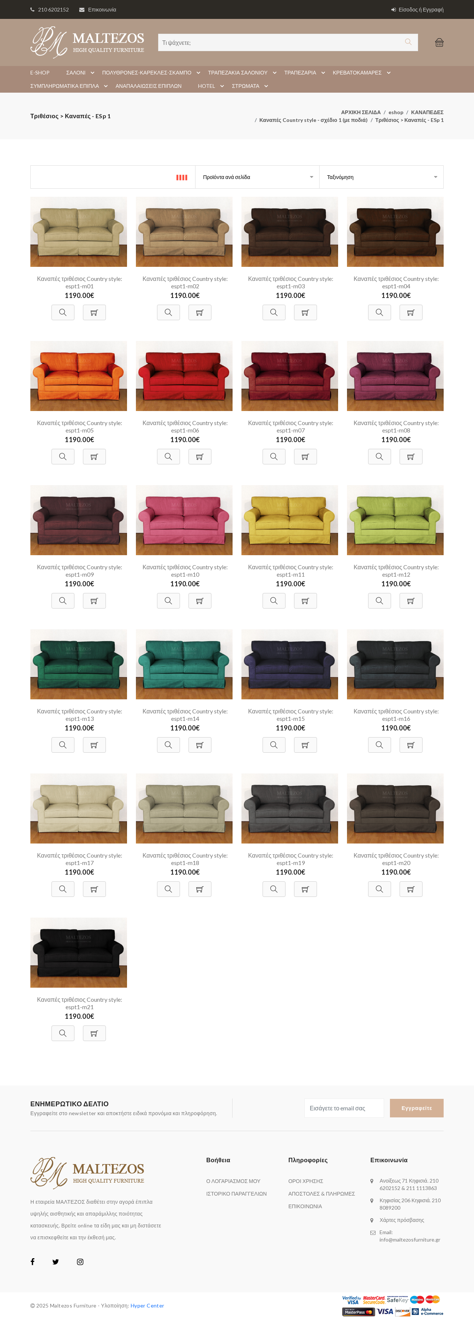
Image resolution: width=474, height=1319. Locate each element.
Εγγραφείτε (416, 1108)
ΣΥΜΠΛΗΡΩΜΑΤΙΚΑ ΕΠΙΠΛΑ (70, 86)
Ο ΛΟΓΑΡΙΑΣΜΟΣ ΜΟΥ (233, 1181)
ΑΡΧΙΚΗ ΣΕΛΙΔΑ (361, 112)
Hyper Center (147, 1305)
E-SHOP (40, 72)
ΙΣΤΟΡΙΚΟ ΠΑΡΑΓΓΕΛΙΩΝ (236, 1193)
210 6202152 (53, 9)
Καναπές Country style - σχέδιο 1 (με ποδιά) (314, 120)
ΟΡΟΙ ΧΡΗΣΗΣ (305, 1181)
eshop (395, 112)
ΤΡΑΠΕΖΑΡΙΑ (305, 72)
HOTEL (212, 86)
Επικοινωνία (102, 9)
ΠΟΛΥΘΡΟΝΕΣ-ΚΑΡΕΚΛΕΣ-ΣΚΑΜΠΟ (152, 72)
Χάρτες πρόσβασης (402, 1220)
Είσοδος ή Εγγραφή (417, 9)
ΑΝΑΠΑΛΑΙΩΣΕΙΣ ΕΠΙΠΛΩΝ (148, 86)
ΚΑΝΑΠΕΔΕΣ (427, 112)
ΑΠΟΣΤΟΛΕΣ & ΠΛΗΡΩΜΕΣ (321, 1193)
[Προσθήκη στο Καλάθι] (94, 308)
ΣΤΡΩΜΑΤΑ (251, 86)
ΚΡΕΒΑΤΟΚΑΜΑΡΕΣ (363, 72)
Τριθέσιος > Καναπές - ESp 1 (409, 120)
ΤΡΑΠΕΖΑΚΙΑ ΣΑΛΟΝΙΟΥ (243, 72)
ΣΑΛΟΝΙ (81, 72)
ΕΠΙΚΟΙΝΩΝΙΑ (305, 1206)
